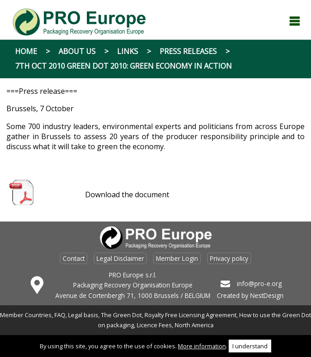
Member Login (177, 258)
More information (202, 346)
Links (127, 51)
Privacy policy (229, 258)
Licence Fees (154, 325)
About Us (77, 51)
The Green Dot (121, 315)
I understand (250, 346)
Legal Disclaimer (120, 258)
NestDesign (267, 295)
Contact (74, 258)
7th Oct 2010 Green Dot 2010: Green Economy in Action (123, 66)
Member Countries (26, 315)
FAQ (59, 315)
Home (26, 51)
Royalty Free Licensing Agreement (190, 315)
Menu (294, 21)
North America (194, 325)
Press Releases (188, 51)
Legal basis (83, 315)
